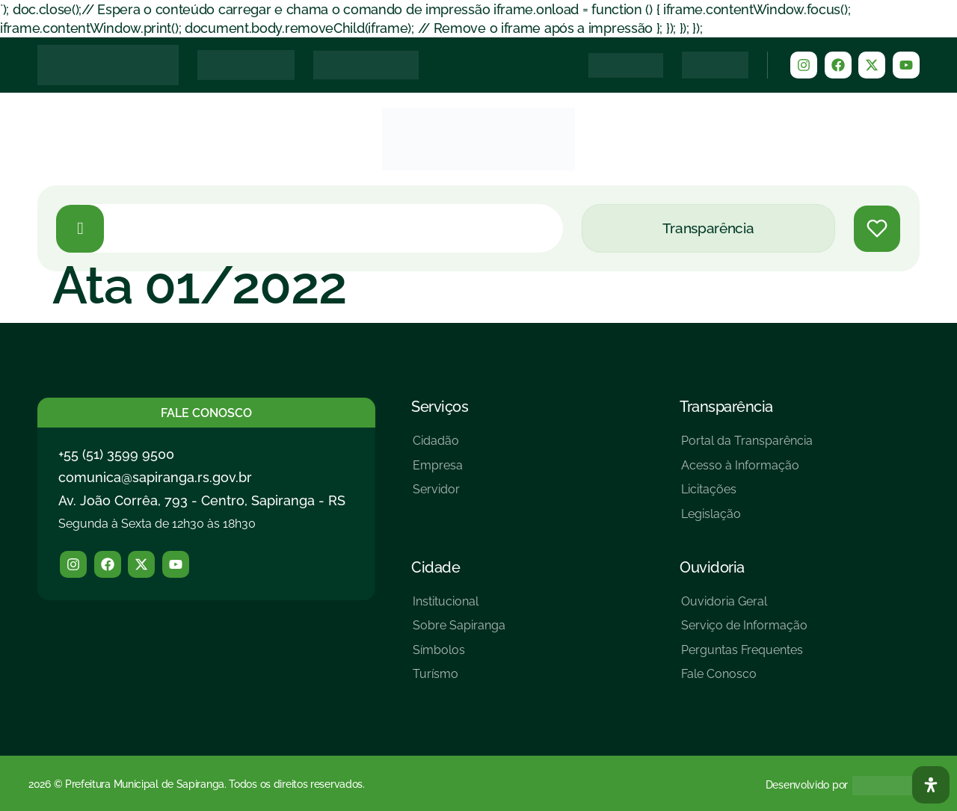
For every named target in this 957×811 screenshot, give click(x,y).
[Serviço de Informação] (744, 631)
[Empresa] (438, 471)
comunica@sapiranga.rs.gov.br (155, 477)
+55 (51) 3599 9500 (116, 454)
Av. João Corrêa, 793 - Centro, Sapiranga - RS (201, 500)
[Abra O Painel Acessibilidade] (931, 785)
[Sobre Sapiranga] (459, 631)
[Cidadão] (438, 446)
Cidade (435, 567)
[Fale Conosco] (744, 679)
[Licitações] (746, 495)
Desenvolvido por (807, 785)
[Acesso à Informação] (746, 471)
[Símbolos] (459, 656)
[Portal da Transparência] (746, 446)
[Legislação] (746, 520)
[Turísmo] (459, 679)
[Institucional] (459, 607)
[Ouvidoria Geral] (744, 607)
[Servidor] (438, 495)
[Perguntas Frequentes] (744, 656)
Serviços (439, 407)
